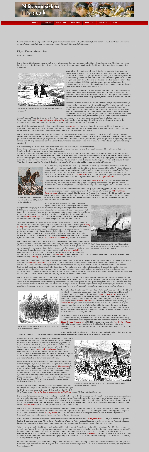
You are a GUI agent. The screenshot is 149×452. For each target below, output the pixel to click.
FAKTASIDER (103, 23)
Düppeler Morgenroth (32, 216)
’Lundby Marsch (51, 413)
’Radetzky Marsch (67, 303)
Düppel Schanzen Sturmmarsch (72, 322)
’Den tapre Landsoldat (72, 250)
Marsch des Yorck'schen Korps (40, 263)
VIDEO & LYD (89, 23)
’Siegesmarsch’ (63, 366)
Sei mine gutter (36, 257)
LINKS (115, 23)
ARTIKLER (47, 23)
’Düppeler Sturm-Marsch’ (122, 322)
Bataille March (91, 433)
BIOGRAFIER (75, 23)
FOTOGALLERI (61, 23)
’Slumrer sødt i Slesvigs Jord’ (46, 349)
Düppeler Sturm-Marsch (107, 294)
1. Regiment (103, 177)
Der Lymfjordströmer (95, 419)
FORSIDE (35, 23)
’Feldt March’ (59, 254)
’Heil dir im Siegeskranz (83, 301)
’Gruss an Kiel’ (74, 126)
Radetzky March (80, 175)
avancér (111, 177)
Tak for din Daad (97, 180)
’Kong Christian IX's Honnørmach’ (55, 238)
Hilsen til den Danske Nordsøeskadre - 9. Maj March (52, 392)
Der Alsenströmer (29, 405)
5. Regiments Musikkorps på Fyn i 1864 (49, 120)
